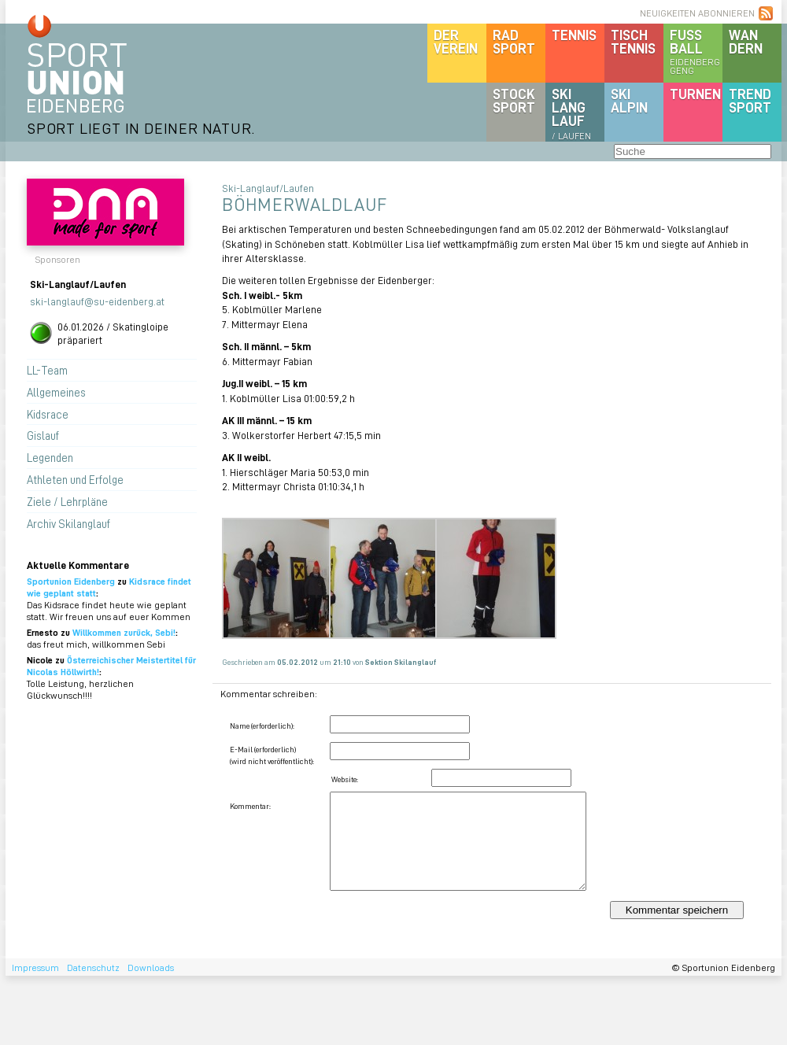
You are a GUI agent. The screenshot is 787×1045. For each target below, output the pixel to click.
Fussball (696, 51)
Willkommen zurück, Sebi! (124, 632)
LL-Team (47, 370)
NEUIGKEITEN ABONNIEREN (697, 13)
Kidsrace (47, 414)
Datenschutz (93, 967)
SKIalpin (629, 100)
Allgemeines (56, 392)
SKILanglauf (571, 113)
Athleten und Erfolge (75, 479)
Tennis (574, 34)
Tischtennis (633, 41)
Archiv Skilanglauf (68, 523)
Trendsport (750, 100)
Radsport (514, 41)
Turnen (695, 93)
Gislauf (43, 435)
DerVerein (456, 41)
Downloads (150, 967)
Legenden (50, 457)
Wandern (746, 41)
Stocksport (514, 100)
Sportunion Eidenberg (71, 581)
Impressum (35, 967)
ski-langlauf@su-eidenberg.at (97, 301)
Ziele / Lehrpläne (67, 501)
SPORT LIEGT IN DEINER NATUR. (141, 128)
